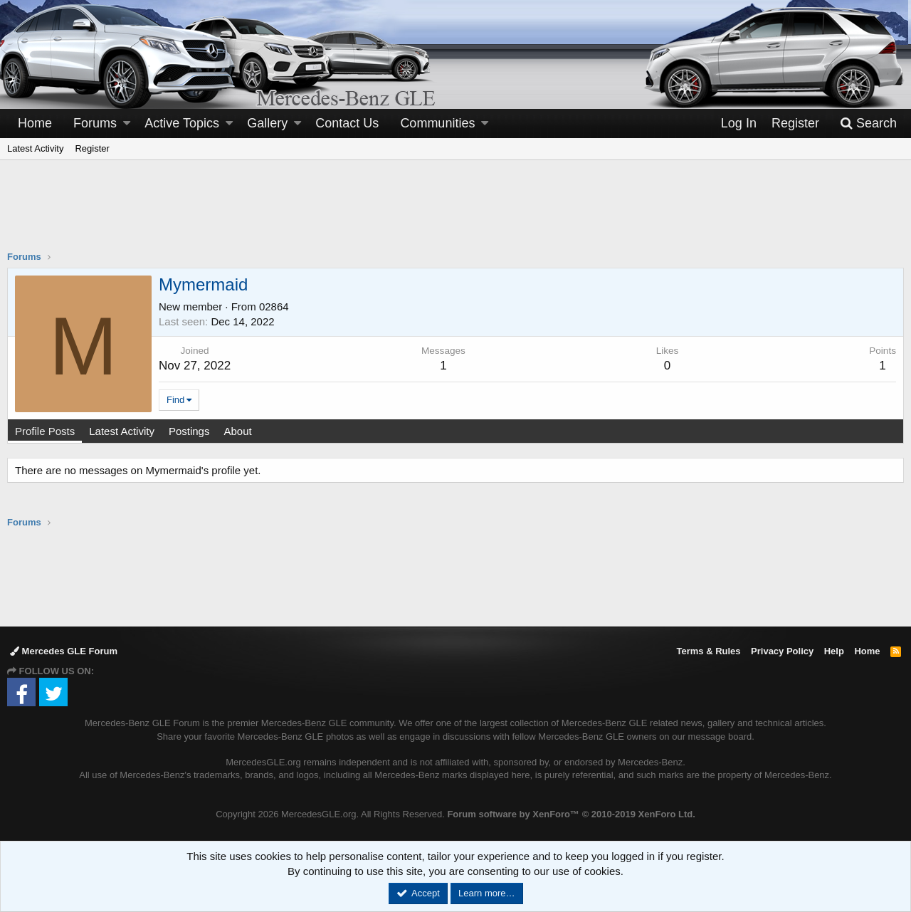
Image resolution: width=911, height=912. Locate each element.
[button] (127, 123)
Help (834, 651)
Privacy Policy (782, 651)
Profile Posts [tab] (45, 431)
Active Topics (181, 123)
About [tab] (237, 431)
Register (92, 148)
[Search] (868, 123)
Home (35, 123)
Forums (95, 123)
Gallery (267, 123)
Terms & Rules (708, 651)
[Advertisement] (455, 214)
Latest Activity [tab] (121, 431)
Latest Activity (35, 148)
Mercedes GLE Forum (63, 651)
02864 (274, 306)
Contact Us (347, 123)
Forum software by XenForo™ (571, 814)
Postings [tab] (189, 431)
